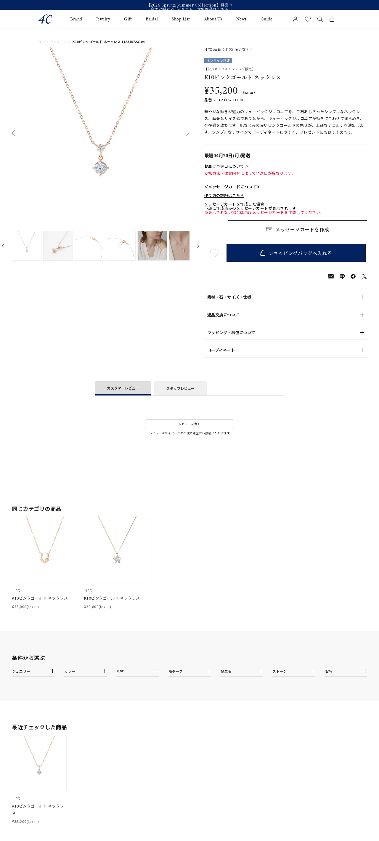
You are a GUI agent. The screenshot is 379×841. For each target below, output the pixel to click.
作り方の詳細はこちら (224, 195)
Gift (128, 19)
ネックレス (58, 42)
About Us (213, 19)
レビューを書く (189, 424)
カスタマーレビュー (123, 387)
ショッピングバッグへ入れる (297, 253)
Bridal (152, 19)
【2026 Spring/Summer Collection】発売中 (189, 5)
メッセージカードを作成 (302, 229)
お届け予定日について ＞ (226, 166)
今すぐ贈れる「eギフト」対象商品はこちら (189, 9)
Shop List (181, 19)
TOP (41, 42)
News (241, 19)
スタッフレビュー (180, 388)
